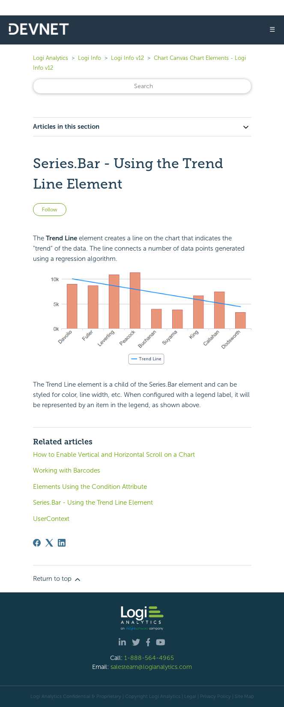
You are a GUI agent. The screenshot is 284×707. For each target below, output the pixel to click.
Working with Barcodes (66, 470)
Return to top (57, 579)
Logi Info (89, 58)
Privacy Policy (215, 696)
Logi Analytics (50, 58)
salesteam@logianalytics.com (151, 667)
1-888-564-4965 (149, 658)
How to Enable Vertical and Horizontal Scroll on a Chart (114, 455)
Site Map (244, 696)
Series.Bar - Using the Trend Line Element (93, 502)
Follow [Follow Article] (49, 210)
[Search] (142, 86)
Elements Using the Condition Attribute (90, 487)
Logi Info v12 (127, 58)
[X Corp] (49, 543)
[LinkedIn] (62, 543)
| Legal (189, 696)
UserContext (51, 519)
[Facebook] (37, 543)
